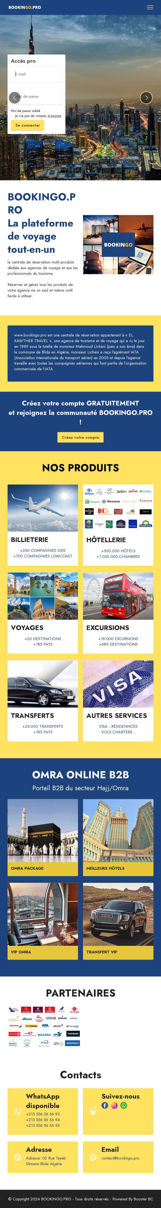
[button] (14, 97)
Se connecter (27, 125)
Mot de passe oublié (25, 110)
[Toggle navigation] (150, 7)
